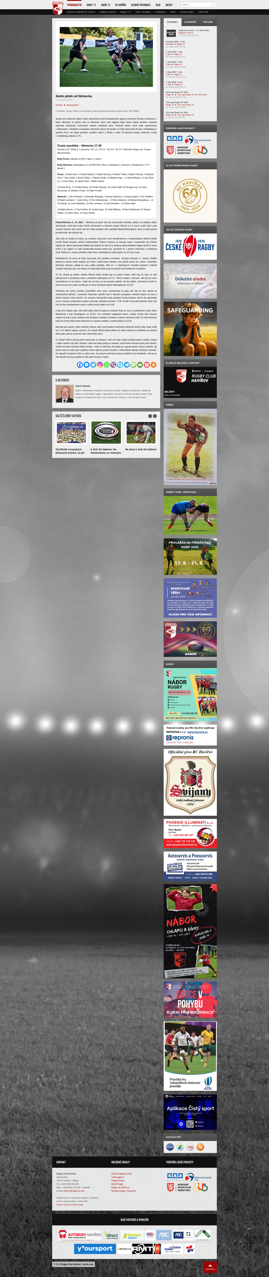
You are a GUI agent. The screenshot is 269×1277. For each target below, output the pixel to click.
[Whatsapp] (107, 365)
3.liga (168, 74)
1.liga (168, 54)
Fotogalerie (160, 12)
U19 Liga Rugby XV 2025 (177, 92)
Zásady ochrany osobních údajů (69, 1205)
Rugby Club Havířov (71, 1264)
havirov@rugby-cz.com (74, 1191)
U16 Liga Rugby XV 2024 (177, 102)
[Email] (140, 365)
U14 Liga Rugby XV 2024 (177, 112)
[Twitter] (93, 365)
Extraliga (169, 44)
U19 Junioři (202, 95)
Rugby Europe (118, 1180)
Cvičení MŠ (203, 12)
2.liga (168, 64)
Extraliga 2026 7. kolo (175, 42)
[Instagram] (100, 365)
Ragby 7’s (91, 5)
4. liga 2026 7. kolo (174, 82)
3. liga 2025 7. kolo (174, 72)
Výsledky (172, 22)
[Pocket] (147, 365)
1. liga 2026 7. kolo (174, 52)
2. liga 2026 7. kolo (174, 62)
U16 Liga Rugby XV (185, 105)
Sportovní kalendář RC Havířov (81, 12)
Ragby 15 (105, 5)
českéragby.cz (117, 1177)
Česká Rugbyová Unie (121, 1174)
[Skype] (120, 365)
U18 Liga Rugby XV (185, 95)
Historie (208, 22)
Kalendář (190, 22)
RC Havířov (120, 5)
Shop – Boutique (143, 12)
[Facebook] (80, 365)
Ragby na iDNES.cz (120, 1187)
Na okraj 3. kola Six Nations (141, 449)
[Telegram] (127, 365)
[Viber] (113, 365)
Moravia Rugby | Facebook (123, 1191)
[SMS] (133, 365)
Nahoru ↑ (210, 1267)
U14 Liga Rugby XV (185, 115)
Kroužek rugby (186, 12)
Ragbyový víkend (108, 12)
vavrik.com (88, 1264)
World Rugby (117, 1184)
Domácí (59, 105)
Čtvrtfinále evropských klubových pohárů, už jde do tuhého (70, 453)
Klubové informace (141, 5)
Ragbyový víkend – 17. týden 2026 (194, 30)
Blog (158, 5)
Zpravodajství (74, 5)
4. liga (168, 84)
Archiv (169, 5)
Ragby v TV (125, 12)
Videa (172, 12)
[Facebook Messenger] (87, 365)
